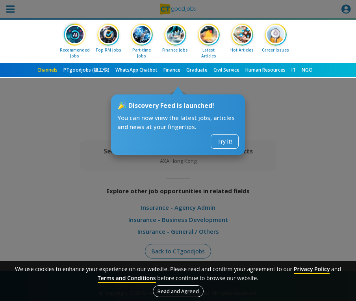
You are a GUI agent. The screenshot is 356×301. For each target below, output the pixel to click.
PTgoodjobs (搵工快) (86, 69)
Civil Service (226, 69)
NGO (307, 69)
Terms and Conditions (127, 278)
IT (293, 69)
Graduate (197, 69)
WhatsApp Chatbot (136, 69)
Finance (171, 69)
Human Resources (265, 69)
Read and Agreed (178, 291)
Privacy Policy (312, 269)
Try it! (224, 141)
